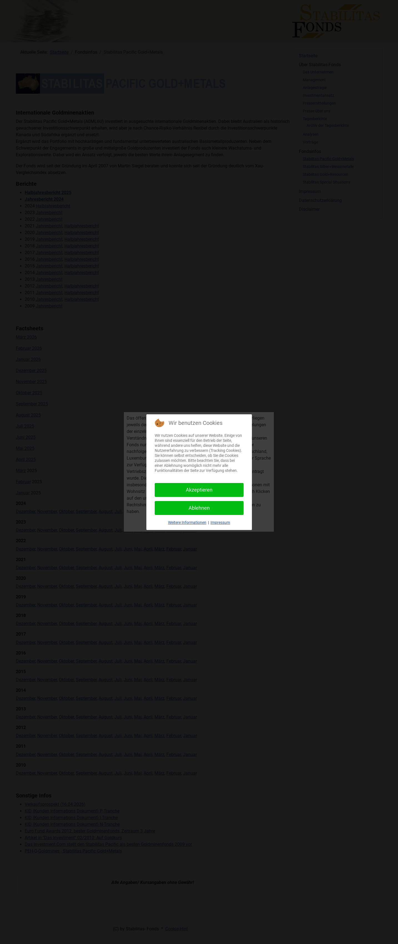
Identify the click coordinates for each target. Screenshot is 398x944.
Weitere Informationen (187, 522)
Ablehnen (199, 508)
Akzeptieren (199, 490)
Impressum (220, 522)
